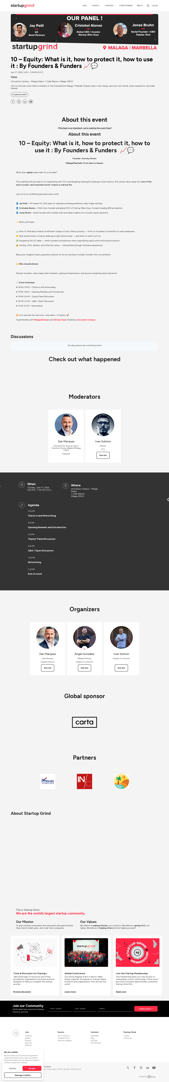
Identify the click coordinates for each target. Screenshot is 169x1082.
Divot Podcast (96, 1043)
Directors (28, 1045)
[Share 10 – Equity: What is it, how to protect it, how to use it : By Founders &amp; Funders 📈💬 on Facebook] (13, 101)
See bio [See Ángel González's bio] (84, 668)
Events (95, 6)
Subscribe (144, 1009)
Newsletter (95, 1036)
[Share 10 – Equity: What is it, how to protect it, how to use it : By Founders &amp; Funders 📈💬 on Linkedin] (25, 101)
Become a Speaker (65, 1041)
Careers (126, 1036)
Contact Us (127, 1038)
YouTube (94, 1041)
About (140, 6)
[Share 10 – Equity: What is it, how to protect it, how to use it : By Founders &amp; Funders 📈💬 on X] (19, 101)
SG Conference (64, 1036)
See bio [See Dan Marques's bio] (47, 668)
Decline (12, 1068)
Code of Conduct (44, 1067)
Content (109, 6)
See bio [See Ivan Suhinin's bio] (103, 455)
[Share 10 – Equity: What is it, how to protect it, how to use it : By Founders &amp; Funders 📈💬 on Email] (31, 101)
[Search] (148, 6)
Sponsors (28, 1043)
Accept (32, 1068)
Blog (92, 1038)
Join (84, 6)
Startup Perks (126, 6)
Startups (28, 1041)
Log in (155, 6)
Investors (28, 1036)
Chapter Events (63, 1038)
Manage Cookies (23, 1075)
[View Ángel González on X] (84, 649)
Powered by (147, 1076)
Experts (27, 1038)
